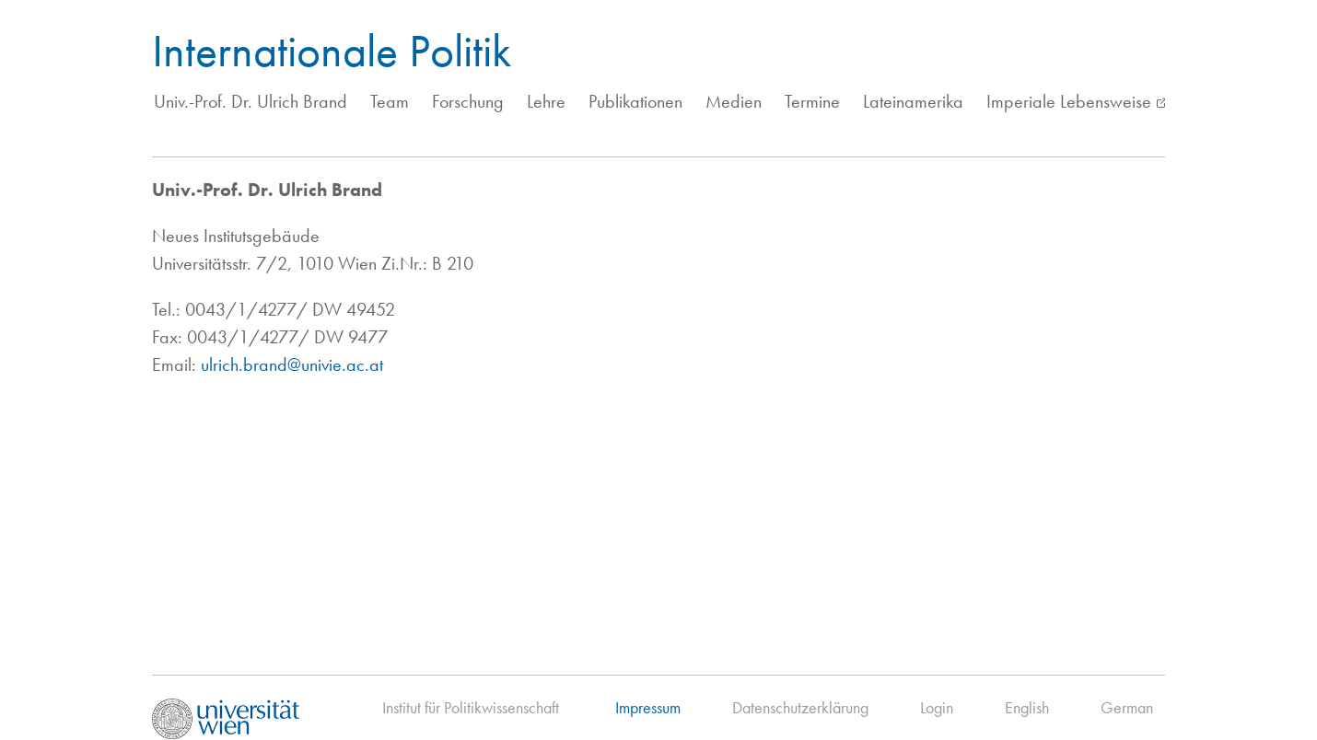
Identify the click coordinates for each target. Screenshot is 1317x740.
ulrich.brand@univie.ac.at (292, 364)
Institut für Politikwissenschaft (470, 707)
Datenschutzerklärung (800, 707)
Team (389, 101)
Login (936, 707)
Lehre (546, 101)
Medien (733, 101)
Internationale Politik (331, 50)
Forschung (468, 101)
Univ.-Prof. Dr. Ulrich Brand (250, 101)
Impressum (648, 707)
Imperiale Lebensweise (1068, 101)
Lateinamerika (913, 101)
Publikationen (635, 101)
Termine (812, 101)
